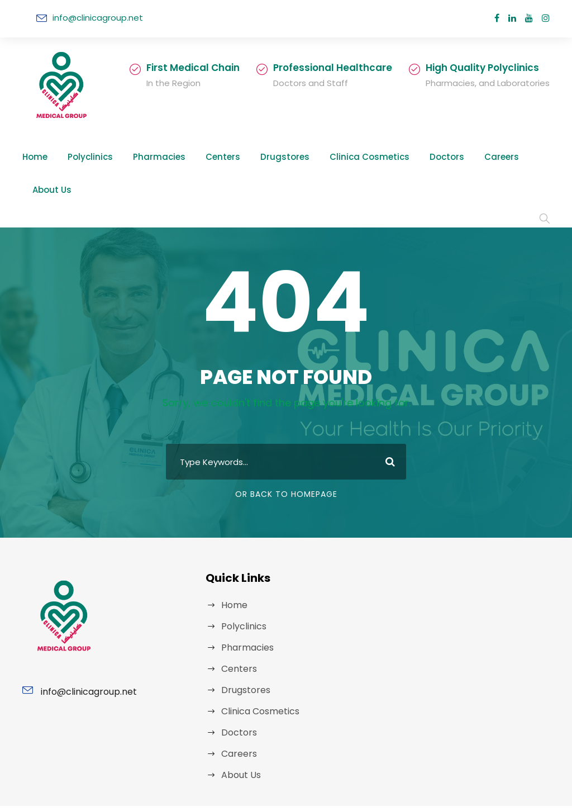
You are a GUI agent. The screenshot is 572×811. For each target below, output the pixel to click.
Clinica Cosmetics (332, 157)
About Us (501, 157)
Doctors (399, 157)
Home (33, 157)
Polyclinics (84, 157)
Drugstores (258, 157)
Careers (449, 157)
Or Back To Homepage (286, 449)
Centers (203, 157)
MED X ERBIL (399, 785)
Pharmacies (146, 157)
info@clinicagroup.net (93, 17)
